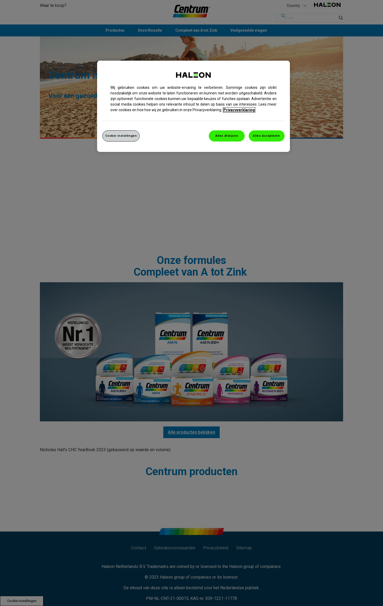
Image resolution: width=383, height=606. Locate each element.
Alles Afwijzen (226, 136)
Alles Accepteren (266, 136)
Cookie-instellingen (121, 136)
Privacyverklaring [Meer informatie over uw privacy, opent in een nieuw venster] (239, 110)
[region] (193, 106)
